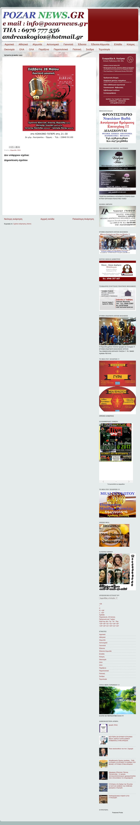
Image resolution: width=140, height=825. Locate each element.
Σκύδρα (90, 49)
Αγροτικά (9, 44)
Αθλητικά (23, 44)
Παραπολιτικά (61, 49)
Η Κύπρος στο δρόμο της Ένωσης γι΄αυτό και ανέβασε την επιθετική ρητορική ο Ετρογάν (121, 786)
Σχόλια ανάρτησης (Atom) (22, 224)
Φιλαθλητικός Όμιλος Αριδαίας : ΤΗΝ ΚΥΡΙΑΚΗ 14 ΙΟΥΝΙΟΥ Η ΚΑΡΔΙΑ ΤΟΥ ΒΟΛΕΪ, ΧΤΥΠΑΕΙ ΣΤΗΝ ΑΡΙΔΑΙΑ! (122, 762)
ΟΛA (31, 49)
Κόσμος (131, 44)
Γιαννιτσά (68, 44)
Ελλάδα (118, 44)
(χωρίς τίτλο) (113, 725)
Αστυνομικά (53, 44)
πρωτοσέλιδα (112, 484)
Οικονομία (9, 49)
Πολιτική (77, 49)
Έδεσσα (82, 44)
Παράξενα (44, 49)
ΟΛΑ (21, 49)
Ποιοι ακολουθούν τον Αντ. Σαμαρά (121, 749)
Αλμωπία (37, 44)
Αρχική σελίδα (47, 219)
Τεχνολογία (104, 49)
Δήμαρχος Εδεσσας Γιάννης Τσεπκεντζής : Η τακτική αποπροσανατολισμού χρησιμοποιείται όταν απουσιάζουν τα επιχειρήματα (122, 775)
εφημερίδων (122, 484)
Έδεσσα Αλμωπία (100, 44)
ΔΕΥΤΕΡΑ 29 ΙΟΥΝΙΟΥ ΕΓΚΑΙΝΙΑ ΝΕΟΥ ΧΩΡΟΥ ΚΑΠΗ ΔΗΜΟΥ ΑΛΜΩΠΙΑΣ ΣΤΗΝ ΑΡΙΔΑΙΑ (120, 738)
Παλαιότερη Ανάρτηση (83, 219)
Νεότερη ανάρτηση (13, 219)
